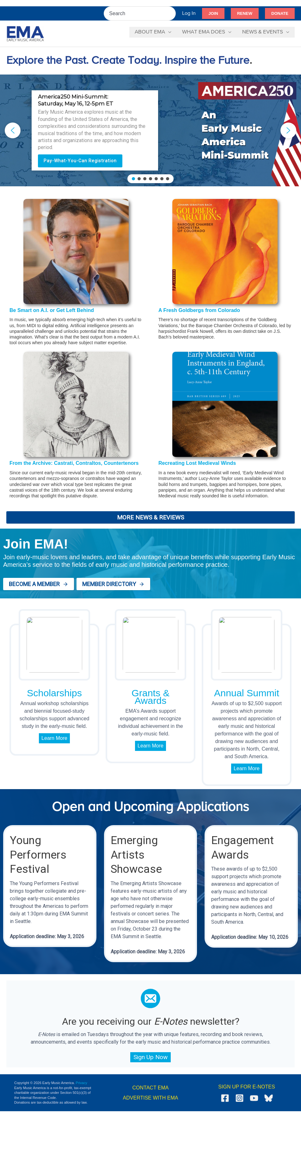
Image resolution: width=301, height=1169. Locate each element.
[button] (213, 13)
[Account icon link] (189, 13)
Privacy (81, 1083)
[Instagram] (239, 1098)
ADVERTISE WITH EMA (150, 1097)
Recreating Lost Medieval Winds (197, 463)
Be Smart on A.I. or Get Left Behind (51, 310)
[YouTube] (254, 1098)
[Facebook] (225, 1098)
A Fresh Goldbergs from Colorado (199, 310)
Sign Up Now (150, 1057)
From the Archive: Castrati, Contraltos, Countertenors (73, 463)
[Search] (171, 13)
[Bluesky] (268, 1098)
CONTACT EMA (150, 1087)
